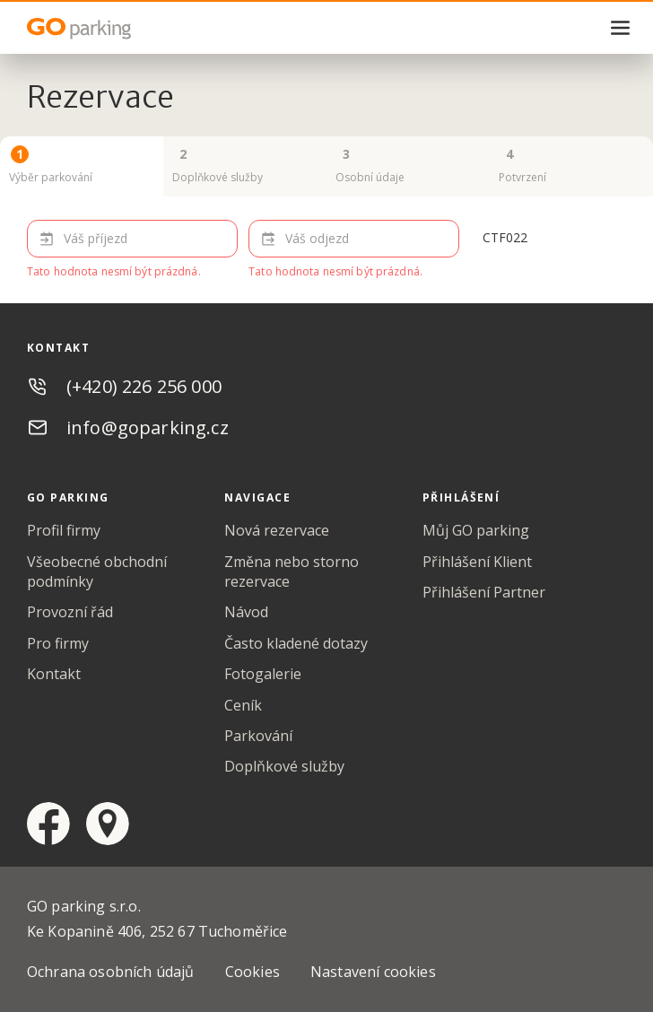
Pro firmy (58, 643)
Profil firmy (63, 530)
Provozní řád (70, 612)
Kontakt (54, 674)
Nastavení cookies (373, 971)
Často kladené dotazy (296, 643)
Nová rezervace (276, 530)
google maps (107, 823)
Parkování (258, 736)
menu (620, 27)
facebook (48, 823)
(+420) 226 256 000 (144, 386)
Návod (246, 612)
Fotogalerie (262, 674)
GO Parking (116, 28)
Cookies (252, 971)
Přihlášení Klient (477, 561)
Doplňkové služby (284, 766)
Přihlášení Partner (483, 592)
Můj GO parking (475, 530)
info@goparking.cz (147, 427)
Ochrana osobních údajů (111, 971)
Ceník (243, 705)
